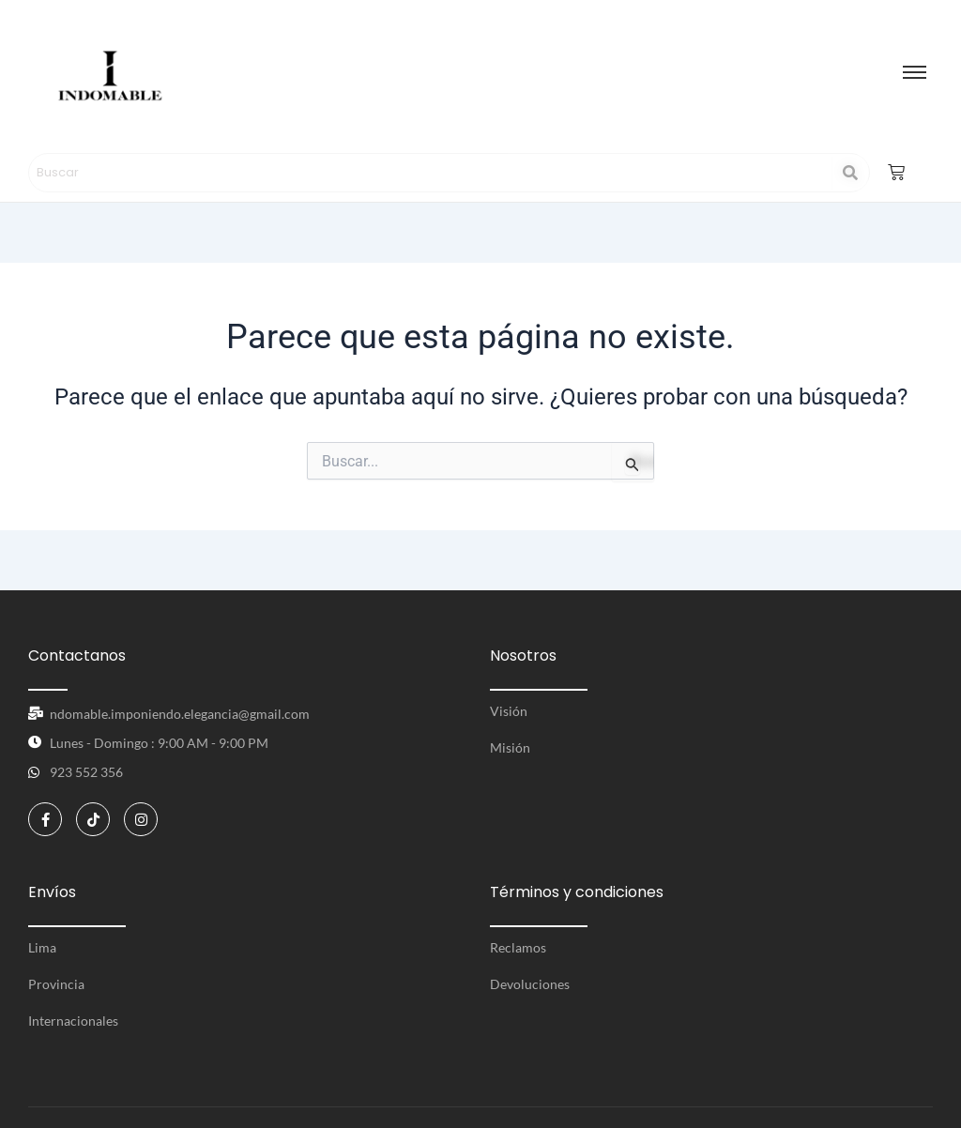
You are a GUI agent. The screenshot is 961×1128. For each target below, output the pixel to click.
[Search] (431, 173)
